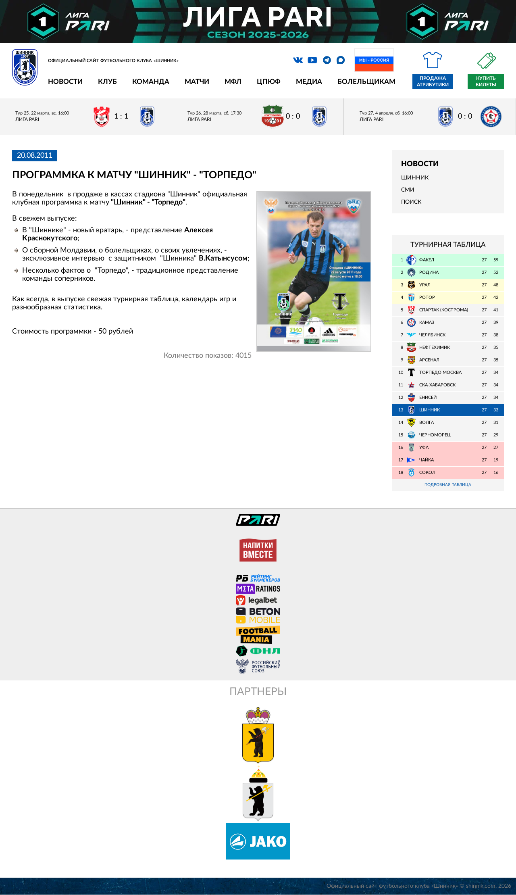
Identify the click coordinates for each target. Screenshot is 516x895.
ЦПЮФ (269, 81)
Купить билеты (486, 81)
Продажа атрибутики (433, 81)
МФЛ (233, 81)
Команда (150, 81)
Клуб (107, 81)
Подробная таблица (447, 485)
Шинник (415, 178)
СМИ (407, 190)
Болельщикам (366, 81)
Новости (65, 81)
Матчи (197, 81)
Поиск (411, 202)
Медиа (309, 81)
